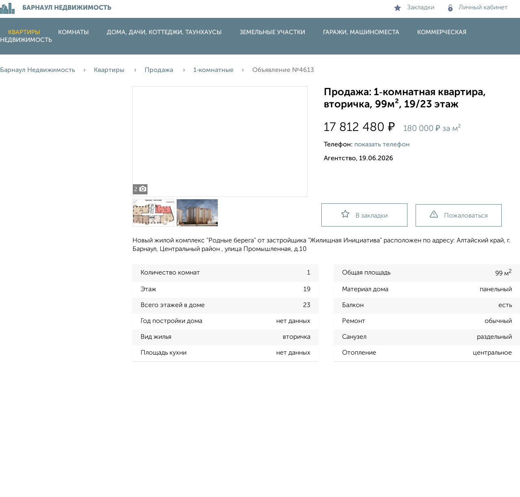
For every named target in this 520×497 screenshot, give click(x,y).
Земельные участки (272, 32)
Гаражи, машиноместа (361, 32)
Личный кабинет (478, 7)
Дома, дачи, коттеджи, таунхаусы (164, 32)
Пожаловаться (459, 215)
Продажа (160, 70)
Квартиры (24, 32)
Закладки (414, 7)
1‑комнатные (213, 70)
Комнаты (73, 32)
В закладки (364, 214)
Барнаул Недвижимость (37, 70)
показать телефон (382, 145)
